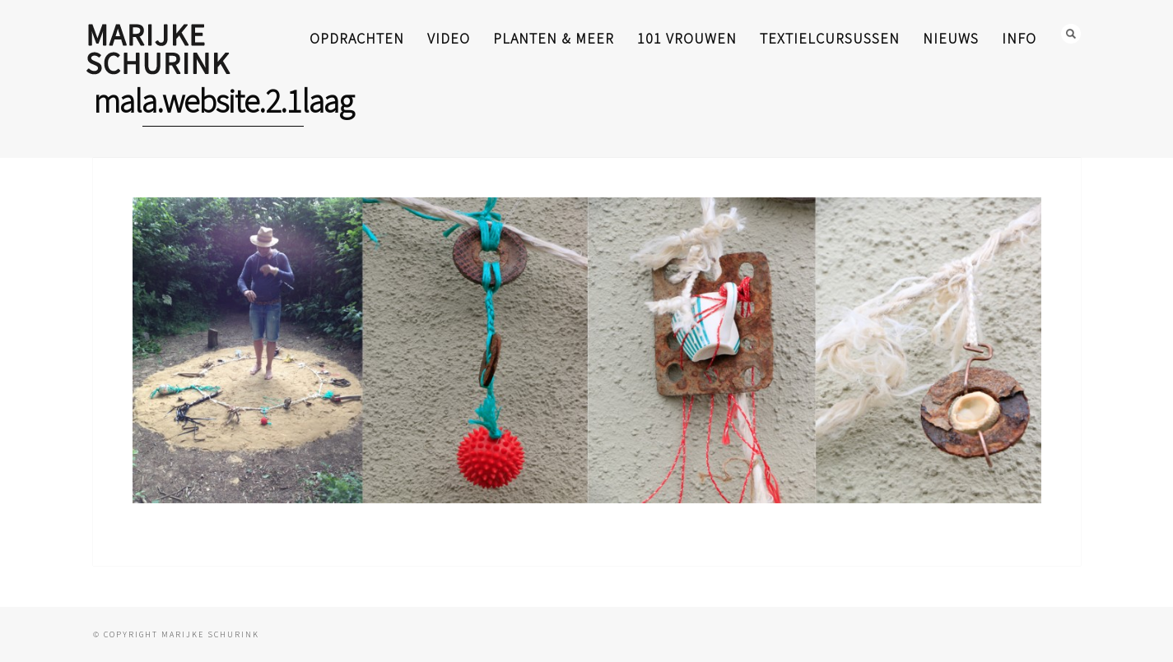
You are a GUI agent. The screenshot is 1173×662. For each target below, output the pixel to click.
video (448, 38)
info (1019, 38)
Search (1071, 34)
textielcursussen (830, 38)
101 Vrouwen (687, 38)
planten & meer (553, 38)
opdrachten (357, 38)
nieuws (951, 38)
